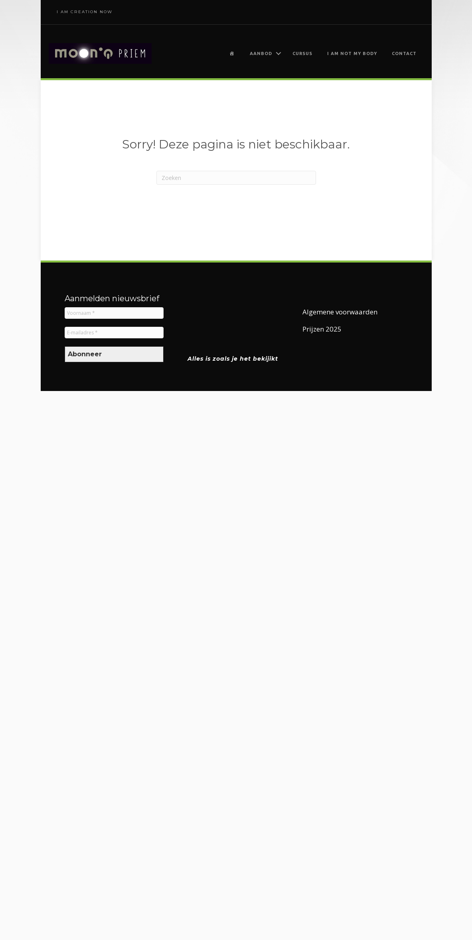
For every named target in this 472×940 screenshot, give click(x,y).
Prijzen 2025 (322, 329)
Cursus (302, 53)
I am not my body (352, 53)
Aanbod (261, 53)
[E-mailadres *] (114, 332)
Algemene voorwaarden (339, 311)
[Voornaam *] (114, 313)
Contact (404, 53)
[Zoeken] (236, 178)
